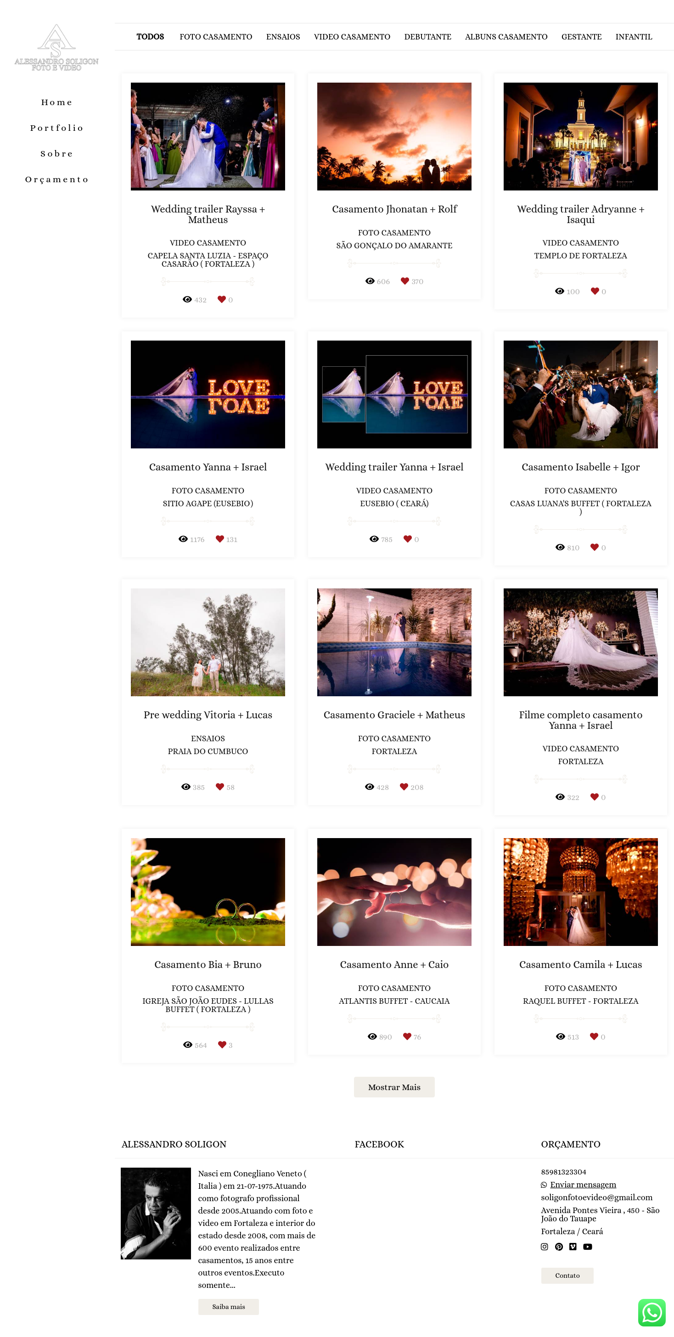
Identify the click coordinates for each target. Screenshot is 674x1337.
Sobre (57, 153)
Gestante (582, 37)
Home (57, 102)
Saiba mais (228, 1307)
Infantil (634, 37)
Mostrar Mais (394, 1087)
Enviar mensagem (583, 1184)
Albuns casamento (506, 37)
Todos (150, 37)
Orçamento (57, 179)
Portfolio (57, 128)
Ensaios (283, 37)
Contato (567, 1275)
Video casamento (352, 37)
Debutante (427, 37)
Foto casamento (216, 37)
